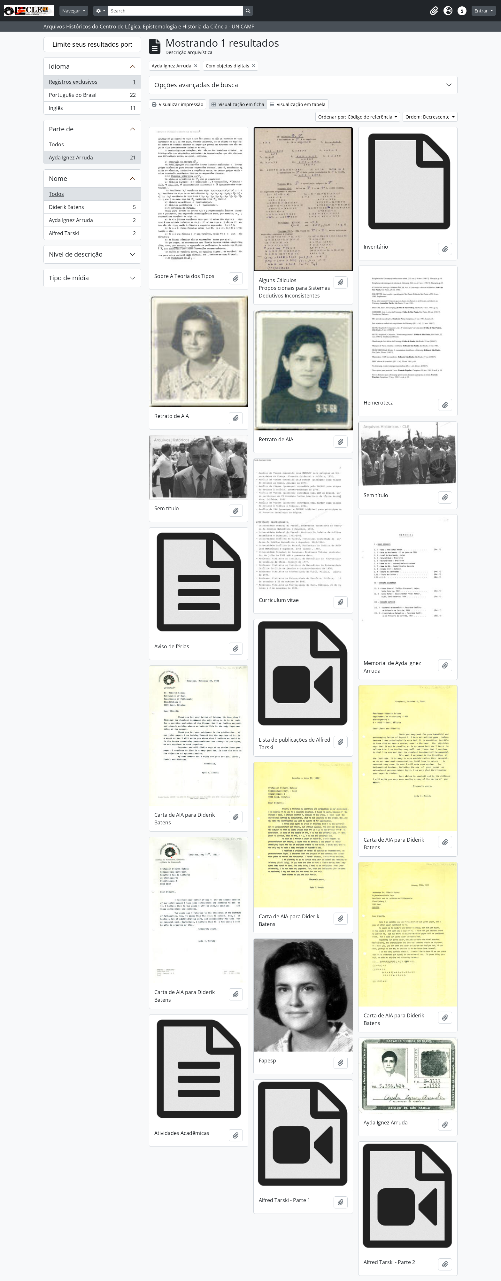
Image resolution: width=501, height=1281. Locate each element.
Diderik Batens (92, 208)
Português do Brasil (92, 96)
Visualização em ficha (238, 104)
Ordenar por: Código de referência (356, 117)
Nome (58, 178)
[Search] (175, 11)
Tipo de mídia (69, 278)
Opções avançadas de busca (196, 85)
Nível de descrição (76, 254)
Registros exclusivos (92, 83)
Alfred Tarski (92, 234)
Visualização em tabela (298, 104)
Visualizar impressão (177, 104)
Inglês (92, 109)
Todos (56, 144)
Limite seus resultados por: (92, 44)
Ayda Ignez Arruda (92, 159)
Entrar (481, 11)
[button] (434, 11)
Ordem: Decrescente (428, 117)
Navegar (71, 11)
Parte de (61, 129)
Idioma (59, 66)
